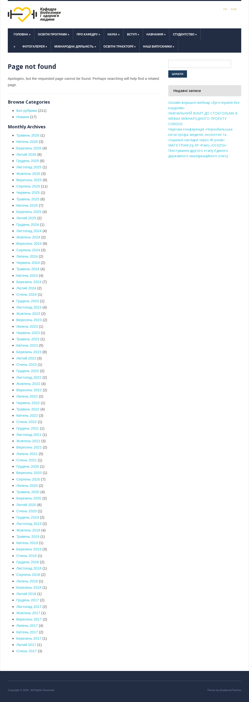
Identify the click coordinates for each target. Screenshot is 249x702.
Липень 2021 (27, 454)
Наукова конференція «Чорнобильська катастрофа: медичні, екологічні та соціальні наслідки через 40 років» (200, 134)
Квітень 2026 (27, 141)
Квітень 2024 (27, 275)
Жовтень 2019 (28, 530)
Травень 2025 (27, 199)
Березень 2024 (28, 282)
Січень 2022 (26, 422)
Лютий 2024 (26, 288)
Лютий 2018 (26, 594)
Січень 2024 (26, 294)
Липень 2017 (27, 625)
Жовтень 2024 (28, 237)
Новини (22, 117)
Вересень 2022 (29, 390)
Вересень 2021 (29, 447)
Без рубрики (26, 110)
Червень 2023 (28, 333)
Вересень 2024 (29, 243)
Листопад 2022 (29, 377)
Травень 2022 (27, 409)
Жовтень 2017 (28, 613)
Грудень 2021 (27, 428)
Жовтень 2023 (28, 313)
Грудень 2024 (27, 224)
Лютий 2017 (26, 645)
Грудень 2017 (27, 600)
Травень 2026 (27, 135)
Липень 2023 (27, 326)
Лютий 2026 (26, 154)
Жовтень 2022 (28, 384)
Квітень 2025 (27, 205)
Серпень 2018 (28, 574)
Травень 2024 (27, 269)
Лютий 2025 (26, 218)
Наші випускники (158, 46)
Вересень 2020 (29, 473)
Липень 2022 (27, 396)
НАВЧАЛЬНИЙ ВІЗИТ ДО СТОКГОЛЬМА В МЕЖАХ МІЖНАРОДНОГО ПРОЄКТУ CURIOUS (203, 118)
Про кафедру (88, 34)
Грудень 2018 (27, 562)
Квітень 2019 (27, 543)
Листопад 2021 (29, 435)
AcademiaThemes (230, 690)
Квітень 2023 (27, 345)
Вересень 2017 (29, 619)
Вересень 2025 (29, 180)
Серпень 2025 (28, 186)
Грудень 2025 (27, 161)
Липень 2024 (27, 256)
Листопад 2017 (29, 606)
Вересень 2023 (29, 320)
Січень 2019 (26, 556)
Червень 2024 (28, 263)
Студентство (185, 34)
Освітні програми (53, 34)
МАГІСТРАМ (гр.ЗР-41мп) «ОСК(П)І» (197, 145)
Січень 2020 (26, 511)
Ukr (225, 9)
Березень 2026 (28, 148)
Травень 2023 (27, 339)
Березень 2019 (28, 549)
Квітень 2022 (27, 415)
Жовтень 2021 (28, 441)
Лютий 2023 (26, 358)
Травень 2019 (27, 536)
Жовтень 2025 (28, 173)
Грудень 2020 (27, 466)
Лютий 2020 (26, 505)
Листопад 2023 (29, 307)
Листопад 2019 (29, 524)
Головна (22, 34)
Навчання (156, 34)
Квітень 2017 (27, 632)
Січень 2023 (26, 364)
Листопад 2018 (29, 568)
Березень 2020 (28, 498)
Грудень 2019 (27, 517)
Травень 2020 (27, 492)
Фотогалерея (34, 46)
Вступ (133, 34)
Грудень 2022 (27, 371)
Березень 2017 (28, 638)
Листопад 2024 (29, 231)
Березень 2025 (28, 212)
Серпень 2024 (28, 250)
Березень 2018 (28, 587)
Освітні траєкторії (119, 46)
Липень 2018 (27, 581)
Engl (233, 9)
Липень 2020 (27, 485)
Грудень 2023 (27, 301)
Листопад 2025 (29, 167)
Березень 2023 (28, 352)
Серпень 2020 (28, 479)
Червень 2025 (28, 192)
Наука (113, 34)
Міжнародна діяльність (75, 46)
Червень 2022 (28, 403)
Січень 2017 (26, 651)
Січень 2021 (26, 460)
